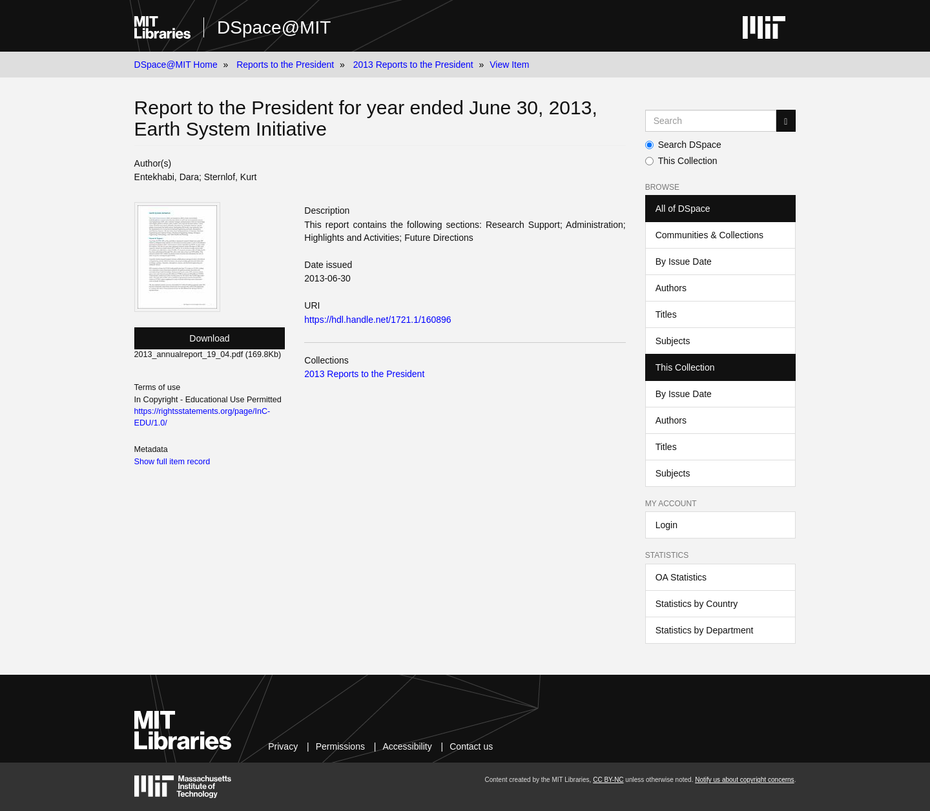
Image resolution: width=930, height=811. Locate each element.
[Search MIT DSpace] (711, 121)
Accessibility (406, 746)
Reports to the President (285, 64)
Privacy (283, 746)
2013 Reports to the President (413, 64)
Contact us (471, 746)
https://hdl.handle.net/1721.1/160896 (377, 319)
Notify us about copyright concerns (744, 779)
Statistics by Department (705, 630)
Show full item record (172, 461)
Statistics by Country (697, 604)
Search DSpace (683, 144)
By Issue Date (684, 261)
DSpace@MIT (274, 27)
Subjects (673, 341)
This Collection (681, 161)
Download (209, 338)
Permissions (340, 746)
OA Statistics (681, 577)
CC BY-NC (608, 779)
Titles (666, 314)
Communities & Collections (709, 235)
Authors (671, 288)
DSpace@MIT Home (176, 64)
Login (666, 525)
